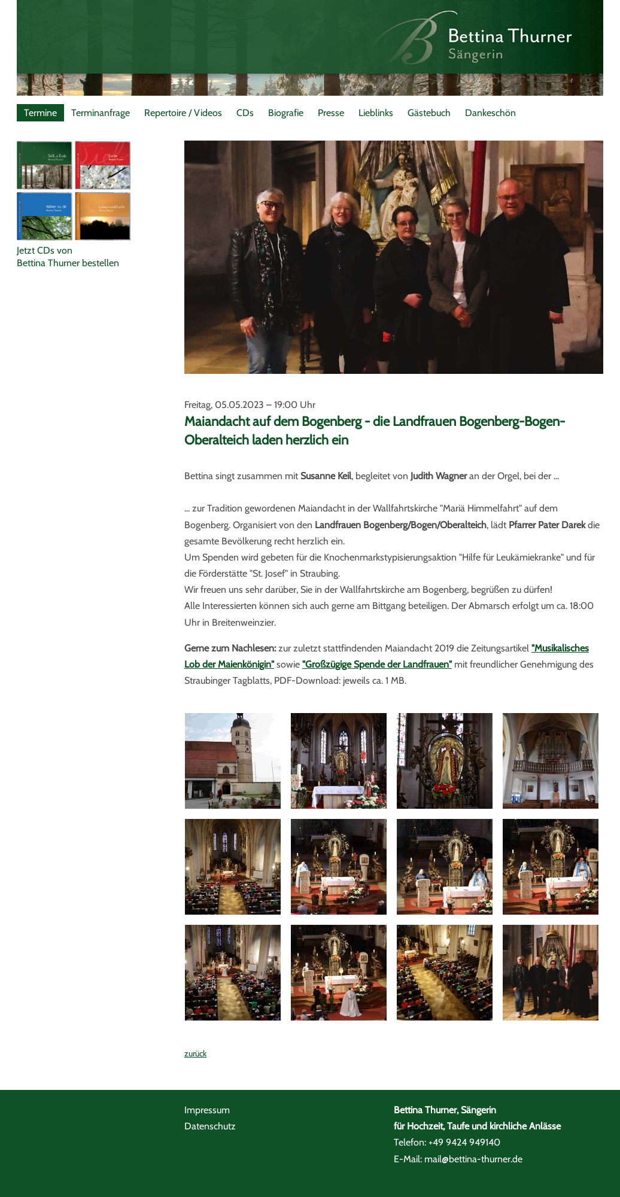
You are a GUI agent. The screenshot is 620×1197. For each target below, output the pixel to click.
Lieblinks (375, 112)
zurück (195, 1053)
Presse (331, 112)
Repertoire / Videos (183, 112)
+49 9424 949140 (464, 1142)
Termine (40, 112)
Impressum (207, 1110)
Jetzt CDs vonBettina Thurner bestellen (68, 257)
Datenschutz (210, 1126)
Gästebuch (429, 112)
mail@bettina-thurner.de (473, 1159)
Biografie (285, 112)
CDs (245, 112)
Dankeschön (490, 112)
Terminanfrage (100, 112)
